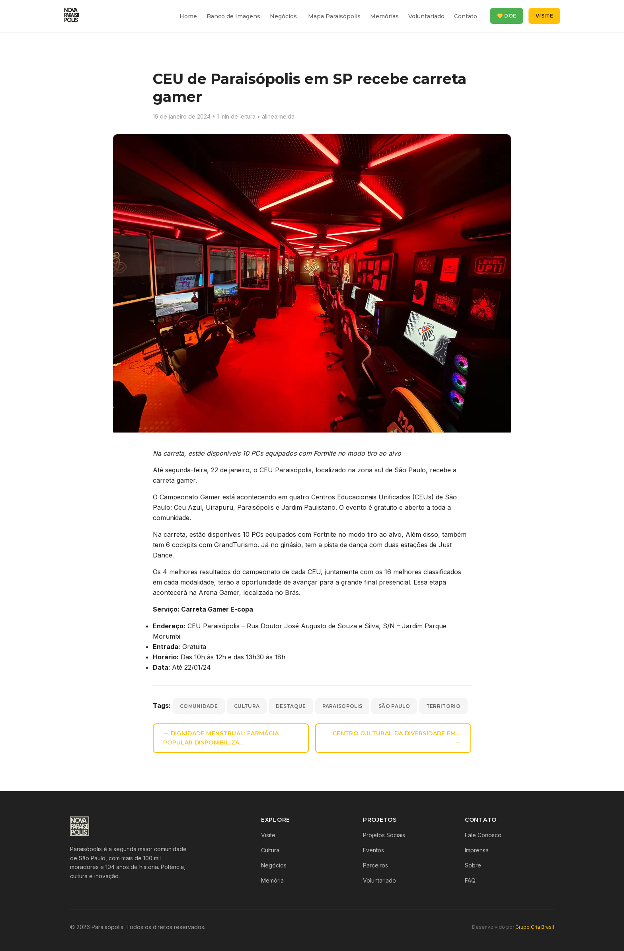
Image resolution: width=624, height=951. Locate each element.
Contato (465, 16)
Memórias (384, 16)
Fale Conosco (483, 835)
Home (188, 16)
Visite (544, 16)
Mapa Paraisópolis (334, 16)
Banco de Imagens (233, 16)
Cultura (270, 850)
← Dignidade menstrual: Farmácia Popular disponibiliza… (221, 738)
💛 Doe (507, 16)
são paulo (394, 706)
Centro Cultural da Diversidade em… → (397, 738)
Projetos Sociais (384, 835)
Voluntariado (426, 16)
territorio (443, 706)
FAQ (470, 880)
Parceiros (375, 865)
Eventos (373, 850)
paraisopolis (342, 706)
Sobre (473, 865)
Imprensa (477, 850)
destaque (291, 706)
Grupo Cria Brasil (534, 927)
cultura (246, 706)
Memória (272, 880)
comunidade (199, 706)
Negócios (283, 16)
